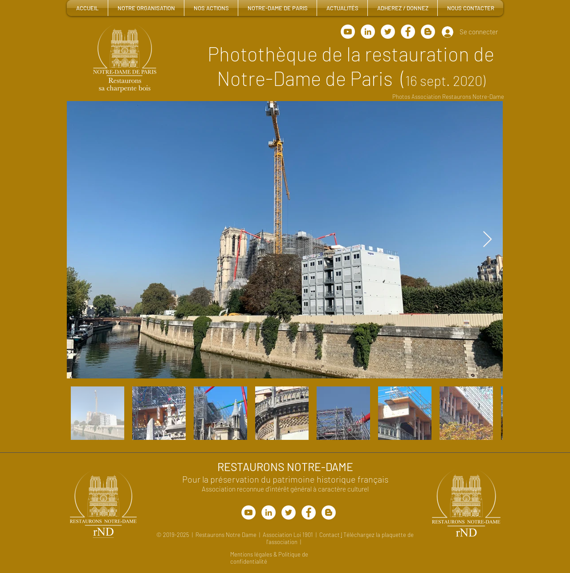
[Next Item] (487, 239)
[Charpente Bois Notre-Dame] (388, 31)
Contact (330, 534)
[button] (146, 8)
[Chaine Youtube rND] (348, 31)
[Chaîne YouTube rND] (248, 512)
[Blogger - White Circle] (428, 31)
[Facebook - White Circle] (408, 31)
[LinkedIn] (368, 31)
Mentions (242, 554)
